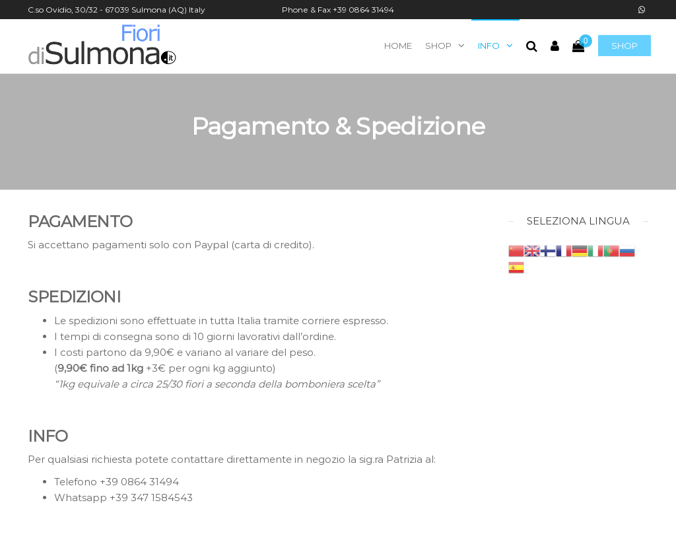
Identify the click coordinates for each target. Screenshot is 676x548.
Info (489, 45)
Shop (624, 45)
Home (398, 45)
